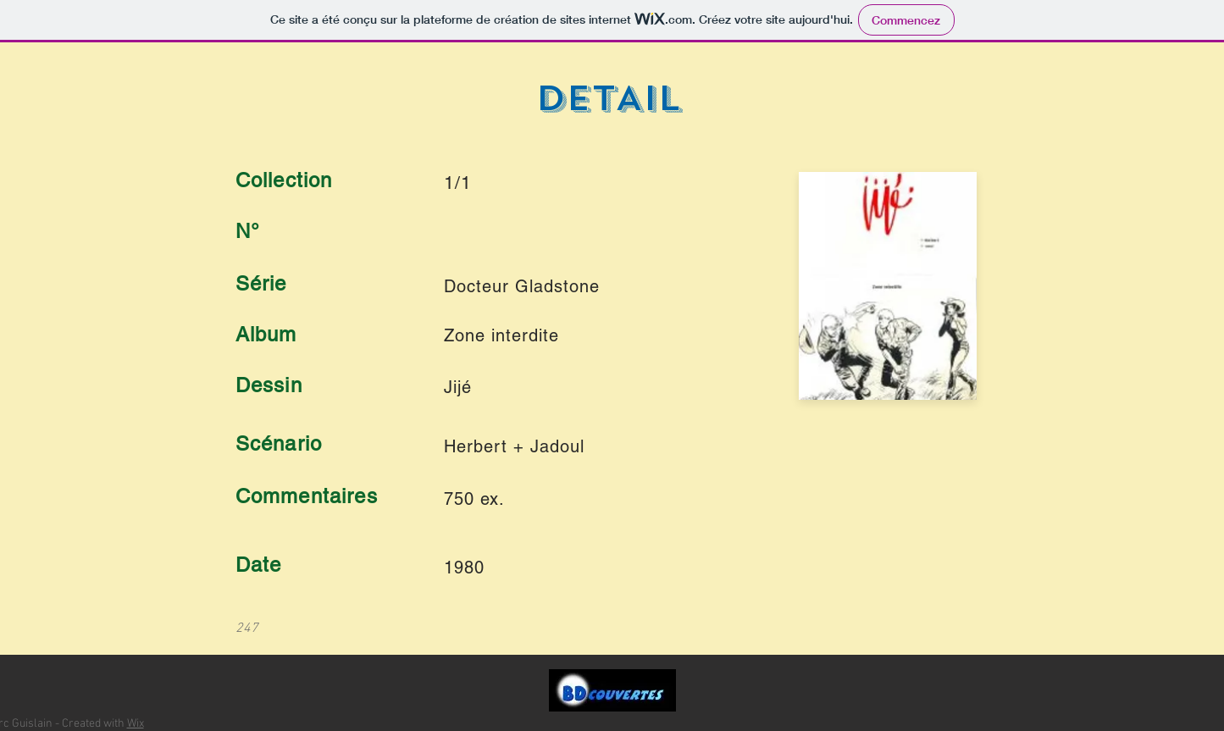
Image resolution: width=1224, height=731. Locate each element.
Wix (135, 724)
